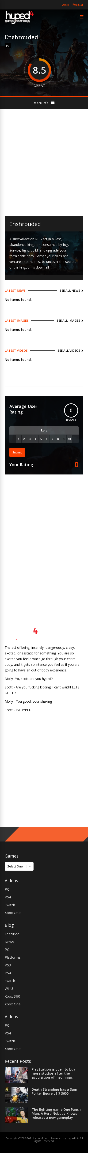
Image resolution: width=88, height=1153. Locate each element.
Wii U (9, 988)
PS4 (8, 897)
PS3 (8, 965)
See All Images (68, 320)
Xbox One (13, 912)
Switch (10, 904)
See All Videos (68, 350)
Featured (12, 933)
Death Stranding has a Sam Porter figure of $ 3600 (54, 1091)
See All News (70, 290)
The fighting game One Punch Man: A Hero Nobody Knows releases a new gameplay (56, 1113)
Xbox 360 (12, 996)
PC (7, 45)
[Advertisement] (44, 162)
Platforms (13, 957)
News (9, 941)
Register (78, 5)
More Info (41, 103)
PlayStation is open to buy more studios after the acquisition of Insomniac (53, 1073)
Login (65, 5)
